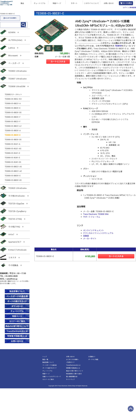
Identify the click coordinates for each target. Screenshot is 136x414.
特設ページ (57, 3)
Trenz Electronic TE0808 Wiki (96, 214)
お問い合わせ (109, 3)
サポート (74, 3)
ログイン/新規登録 (129, 7)
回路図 (86, 235)
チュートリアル (39, 3)
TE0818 (118, 45)
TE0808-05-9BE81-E (7, 14)
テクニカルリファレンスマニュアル (98, 233)
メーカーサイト (89, 238)
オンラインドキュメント (93, 230)
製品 (22, 3)
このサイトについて (91, 3)
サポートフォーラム (91, 216)
